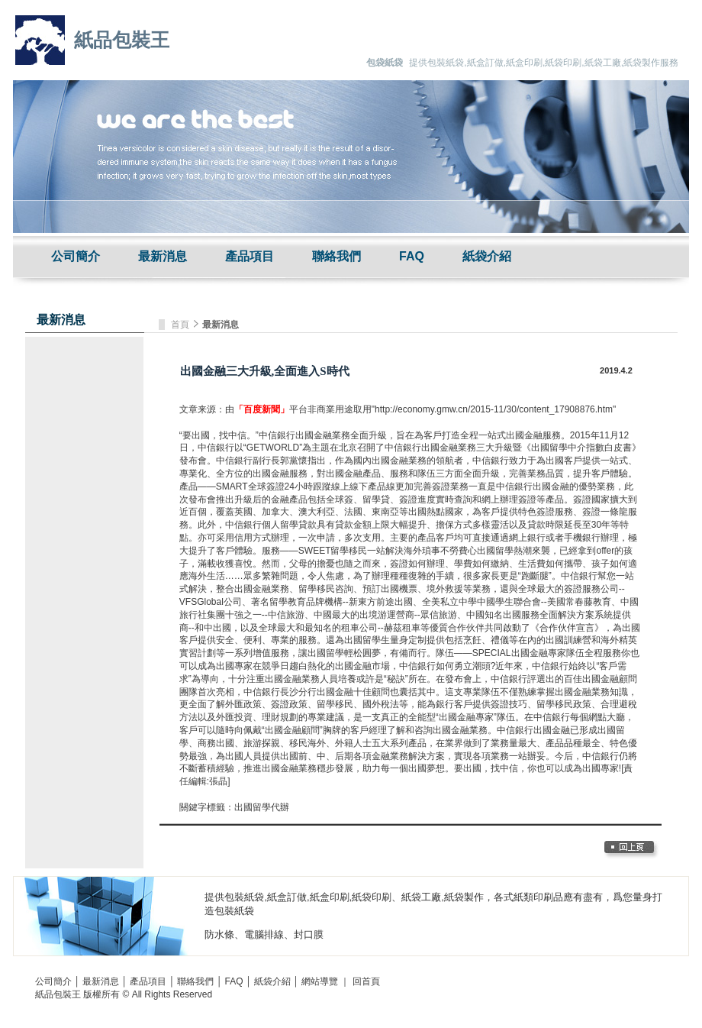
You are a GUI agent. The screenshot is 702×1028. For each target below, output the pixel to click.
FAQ (411, 256)
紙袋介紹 (486, 256)
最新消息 (162, 256)
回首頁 (366, 981)
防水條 (219, 934)
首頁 (181, 324)
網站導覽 (319, 981)
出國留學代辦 (261, 807)
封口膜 (309, 934)
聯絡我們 (336, 256)
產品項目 (249, 256)
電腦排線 (264, 934)
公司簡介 (75, 256)
